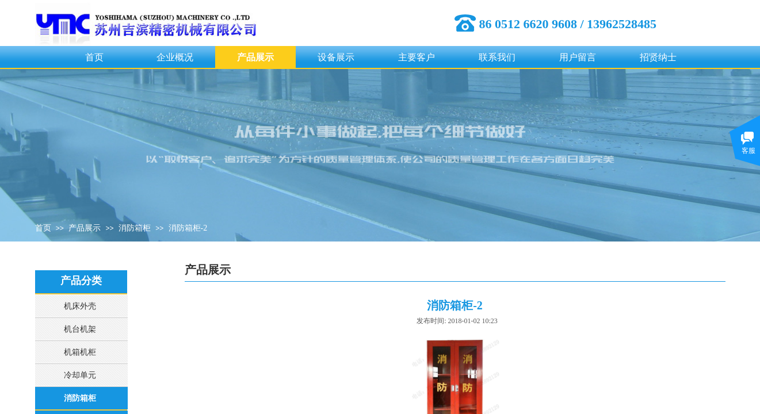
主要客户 (416, 57)
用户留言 (577, 57)
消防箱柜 (135, 228)
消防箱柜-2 (188, 228)
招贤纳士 (658, 57)
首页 (94, 57)
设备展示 (336, 57)
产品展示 (255, 57)
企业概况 (174, 57)
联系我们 (497, 57)
